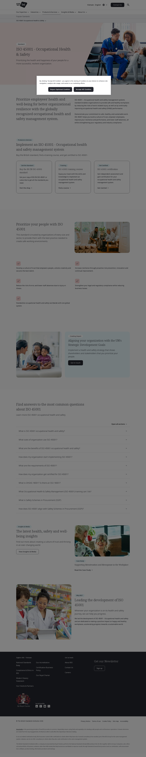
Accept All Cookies (83, 89)
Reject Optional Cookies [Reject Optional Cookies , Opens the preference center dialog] (60, 89)
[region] (73, 85)
